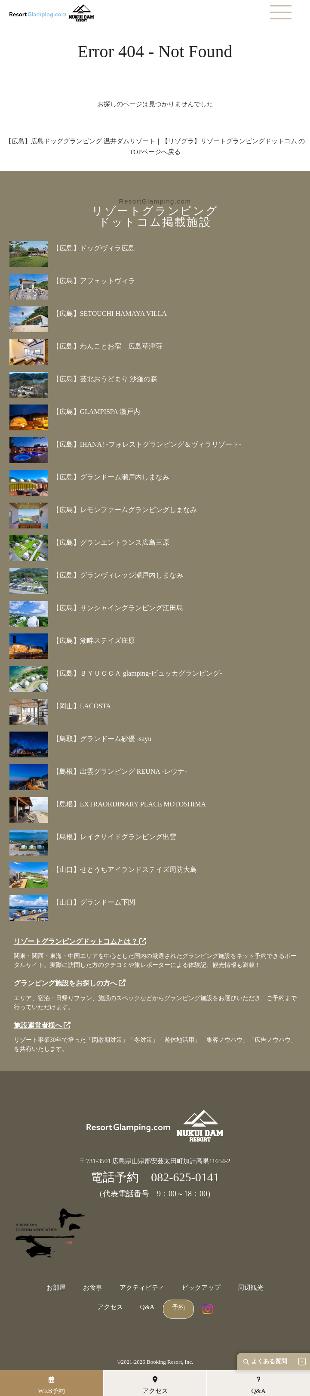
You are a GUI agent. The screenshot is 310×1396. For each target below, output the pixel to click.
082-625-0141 (185, 1177)
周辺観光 (251, 1288)
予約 (178, 1307)
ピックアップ (201, 1288)
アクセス (110, 1307)
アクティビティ (142, 1288)
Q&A (147, 1307)
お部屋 (56, 1288)
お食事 (92, 1288)
